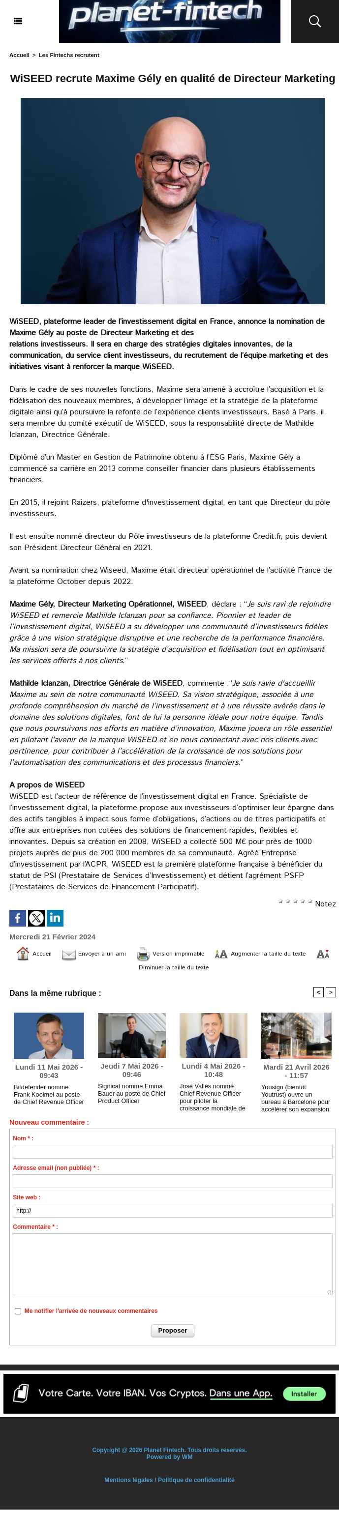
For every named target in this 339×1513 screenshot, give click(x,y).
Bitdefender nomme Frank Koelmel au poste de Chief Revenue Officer (48, 1097)
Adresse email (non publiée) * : (56, 1171)
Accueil (19, 55)
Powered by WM (169, 1460)
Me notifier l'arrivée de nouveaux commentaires (91, 1314)
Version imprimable (191, 954)
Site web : (26, 1201)
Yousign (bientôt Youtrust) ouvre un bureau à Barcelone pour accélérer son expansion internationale (294, 1099)
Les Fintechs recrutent (67, 55)
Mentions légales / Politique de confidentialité (169, 1483)
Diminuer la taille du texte (187, 968)
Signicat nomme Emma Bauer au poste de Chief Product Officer (129, 1096)
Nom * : (23, 1142)
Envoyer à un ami (101, 954)
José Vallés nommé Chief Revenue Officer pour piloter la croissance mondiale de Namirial (213, 1098)
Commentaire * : (35, 1230)
